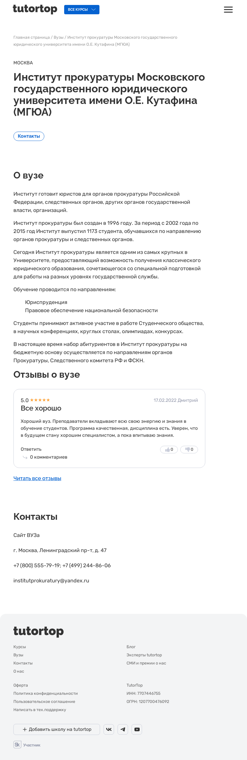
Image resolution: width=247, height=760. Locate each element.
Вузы (59, 37)
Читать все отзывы (37, 478)
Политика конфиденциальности (45, 693)
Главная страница (31, 37)
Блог (131, 646)
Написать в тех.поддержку (39, 709)
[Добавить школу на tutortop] (56, 729)
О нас (18, 671)
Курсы (19, 646)
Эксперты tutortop (144, 655)
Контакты (29, 136)
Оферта (20, 685)
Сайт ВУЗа (26, 535)
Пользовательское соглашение (44, 701)
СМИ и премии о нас (146, 663)
